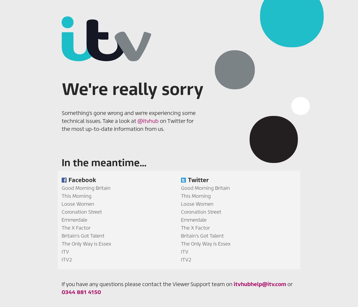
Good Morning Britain (86, 188)
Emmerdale (74, 220)
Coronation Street (82, 212)
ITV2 (67, 259)
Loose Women (78, 204)
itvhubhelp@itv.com (260, 284)
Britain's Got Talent (83, 236)
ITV (65, 252)
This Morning (76, 196)
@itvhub (148, 120)
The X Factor (76, 228)
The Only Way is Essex (86, 244)
